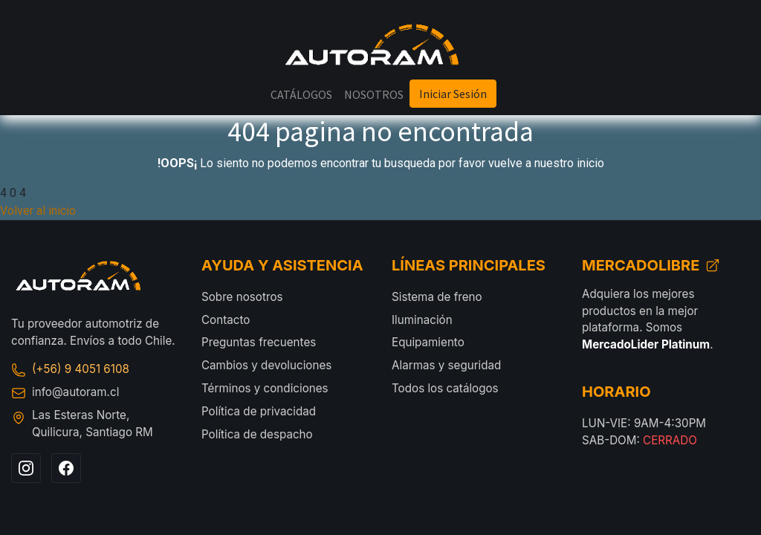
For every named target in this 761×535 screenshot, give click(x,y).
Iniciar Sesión (453, 93)
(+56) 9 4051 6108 (70, 369)
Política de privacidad (258, 411)
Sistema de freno (437, 297)
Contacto (225, 320)
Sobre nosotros (242, 297)
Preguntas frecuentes (258, 342)
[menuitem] (301, 94)
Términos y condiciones (264, 388)
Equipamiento (428, 342)
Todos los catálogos (445, 388)
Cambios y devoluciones (266, 365)
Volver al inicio (38, 211)
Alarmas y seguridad (446, 365)
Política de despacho (257, 434)
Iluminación (422, 320)
